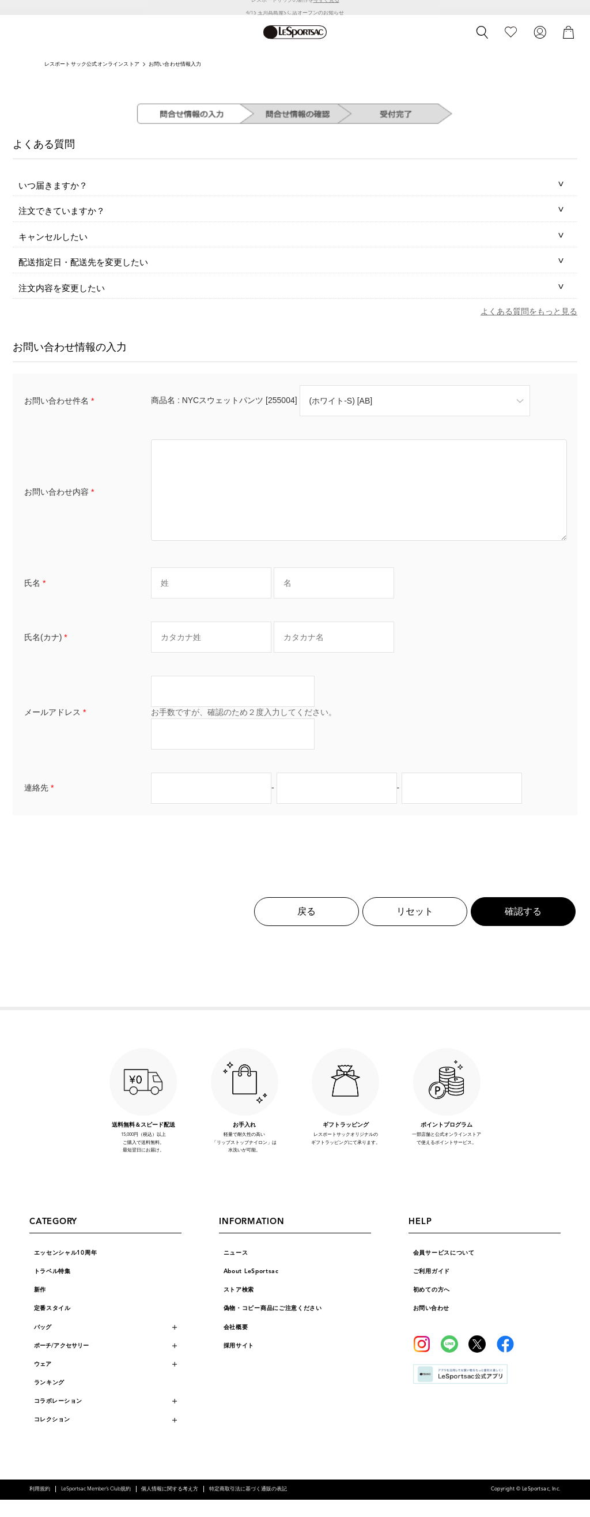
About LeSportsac (251, 1288)
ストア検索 (239, 1307)
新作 (40, 1307)
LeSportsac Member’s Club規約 (96, 1506)
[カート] (568, 32)
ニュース (236, 1270)
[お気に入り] (511, 32)
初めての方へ (431, 1307)
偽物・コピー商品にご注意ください (273, 1325)
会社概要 (236, 1344)
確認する (523, 928)
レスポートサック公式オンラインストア (91, 64)
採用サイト (239, 1363)
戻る (306, 928)
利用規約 (39, 1506)
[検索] (482, 32)
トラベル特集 (52, 1288)
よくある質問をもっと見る (529, 311)
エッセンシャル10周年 (65, 1270)
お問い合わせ (431, 1325)
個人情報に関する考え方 (169, 1506)
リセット (414, 928)
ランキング (49, 1399)
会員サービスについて (444, 1270)
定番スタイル (52, 1325)
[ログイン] (540, 32)
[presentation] (295, 862)
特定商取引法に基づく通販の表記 (248, 1506)
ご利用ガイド (431, 1288)
